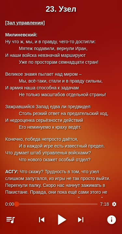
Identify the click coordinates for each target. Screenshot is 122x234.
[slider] (57, 204)
